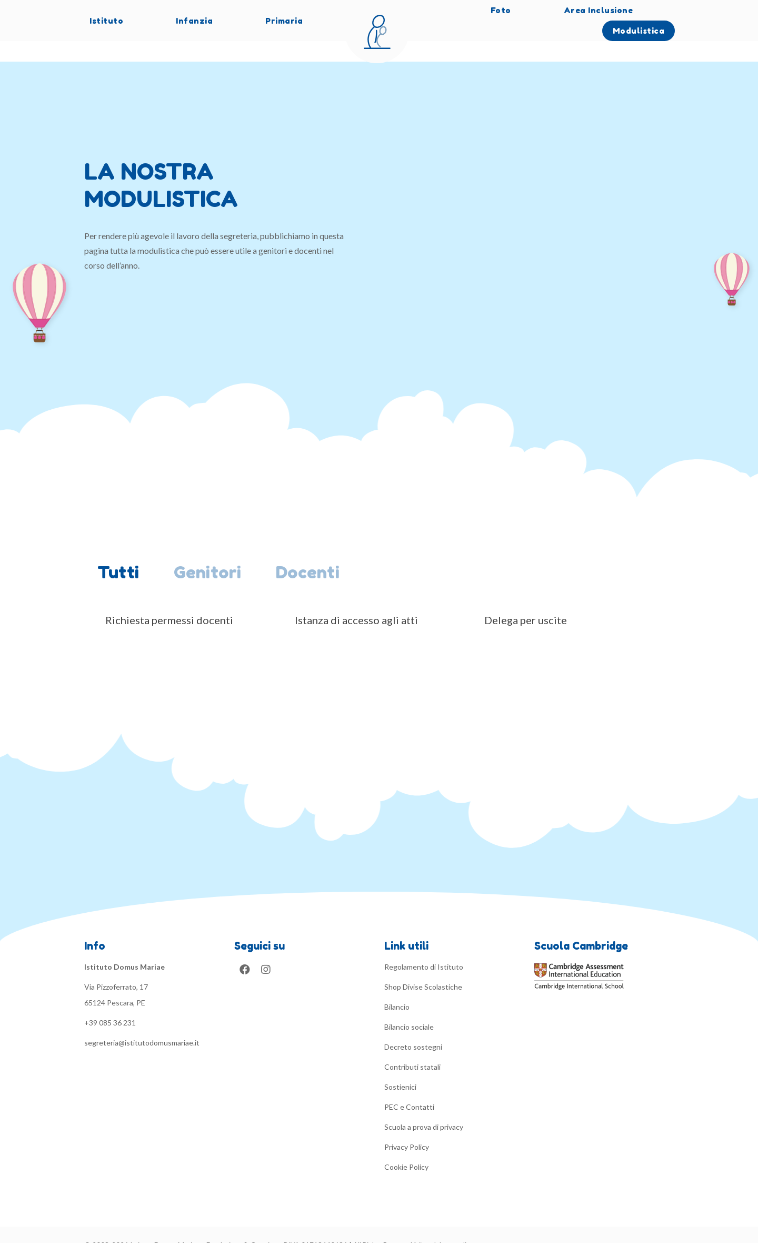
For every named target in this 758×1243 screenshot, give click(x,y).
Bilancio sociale (409, 1006)
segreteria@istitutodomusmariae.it (142, 1022)
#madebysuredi (442, 1224)
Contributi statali (412, 1046)
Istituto (106, 21)
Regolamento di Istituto (423, 946)
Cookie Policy (406, 1146)
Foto (501, 10)
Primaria (284, 21)
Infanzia (194, 21)
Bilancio (397, 986)
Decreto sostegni (413, 1026)
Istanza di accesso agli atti (356, 599)
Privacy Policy (406, 1126)
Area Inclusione (598, 10)
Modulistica (639, 31)
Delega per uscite (525, 599)
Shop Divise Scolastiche (423, 966)
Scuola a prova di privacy (423, 1106)
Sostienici (400, 1066)
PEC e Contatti (409, 1086)
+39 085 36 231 (110, 1002)
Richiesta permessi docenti (169, 599)
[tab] (122, 553)
